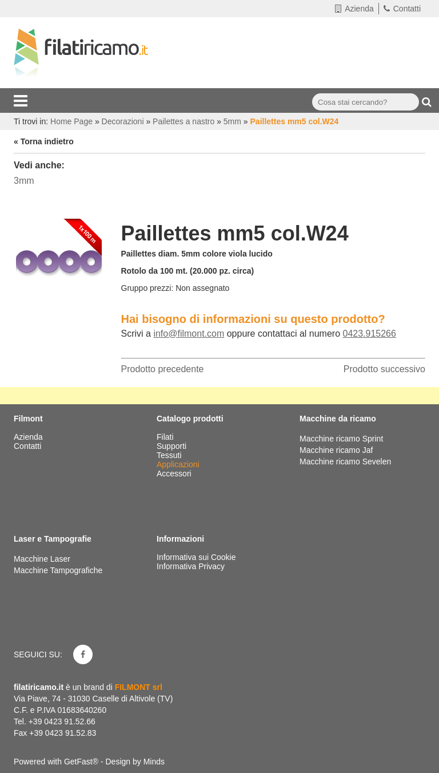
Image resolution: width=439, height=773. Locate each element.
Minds (154, 761)
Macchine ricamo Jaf (336, 450)
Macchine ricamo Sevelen (345, 461)
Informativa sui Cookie (196, 557)
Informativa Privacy (191, 566)
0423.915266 (369, 333)
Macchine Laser (42, 558)
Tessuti (170, 455)
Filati (166, 436)
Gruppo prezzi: (147, 288)
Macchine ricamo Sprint (341, 438)
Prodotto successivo (384, 369)
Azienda (354, 8)
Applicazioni (179, 464)
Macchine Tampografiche (58, 570)
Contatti (402, 8)
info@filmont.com (188, 333)
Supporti (173, 446)
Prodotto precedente (162, 369)
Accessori (175, 473)
